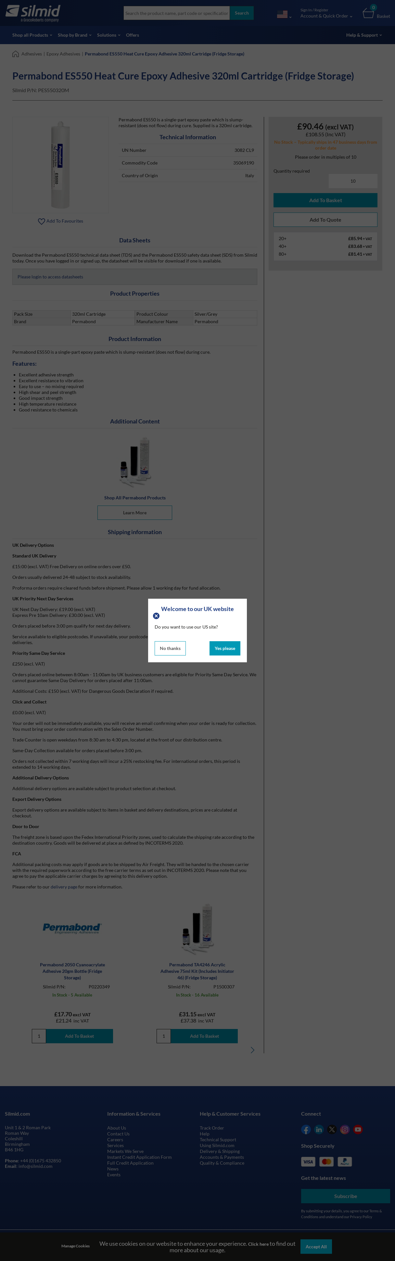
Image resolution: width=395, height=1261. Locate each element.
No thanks (170, 648)
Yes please (225, 648)
